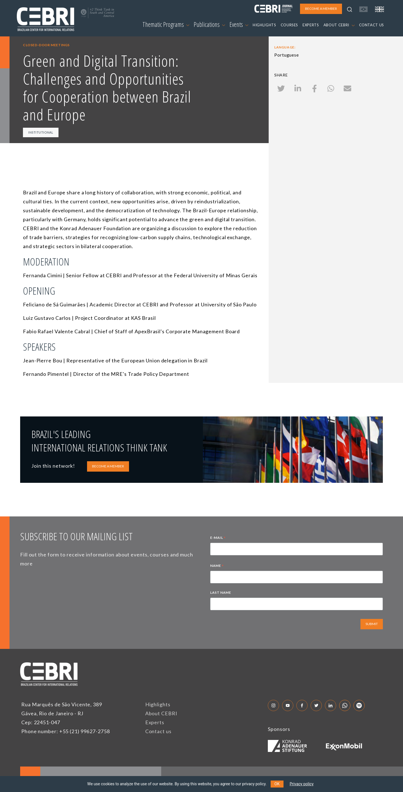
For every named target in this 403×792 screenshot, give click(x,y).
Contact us (158, 731)
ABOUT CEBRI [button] (339, 25)
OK (277, 784)
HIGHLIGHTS (264, 25)
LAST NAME (220, 592)
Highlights (157, 704)
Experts (154, 722)
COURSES (289, 25)
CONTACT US (371, 25)
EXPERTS (311, 25)
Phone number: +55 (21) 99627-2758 (65, 731)
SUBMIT (371, 624)
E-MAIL (218, 538)
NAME (217, 566)
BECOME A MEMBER (108, 466)
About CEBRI (161, 713)
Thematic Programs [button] (165, 24)
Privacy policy (301, 784)
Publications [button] (209, 24)
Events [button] (238, 24)
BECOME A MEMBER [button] (321, 8)
